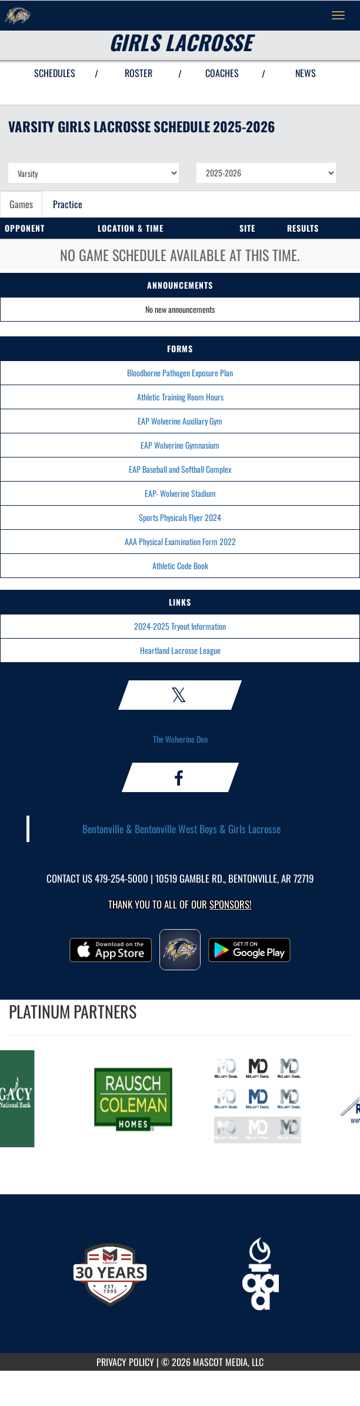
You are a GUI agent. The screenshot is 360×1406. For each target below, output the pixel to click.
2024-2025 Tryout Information (180, 626)
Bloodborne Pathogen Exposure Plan (180, 372)
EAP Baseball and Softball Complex (180, 469)
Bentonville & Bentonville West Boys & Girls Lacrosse (181, 828)
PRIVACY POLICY (125, 1362)
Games (21, 204)
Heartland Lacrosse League (180, 650)
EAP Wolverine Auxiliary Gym (180, 421)
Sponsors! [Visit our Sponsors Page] (230, 904)
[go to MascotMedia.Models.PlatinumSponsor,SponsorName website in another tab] (135, 1098)
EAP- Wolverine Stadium (180, 493)
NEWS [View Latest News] (305, 73)
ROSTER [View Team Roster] (138, 73)
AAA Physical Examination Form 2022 (180, 541)
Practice (67, 204)
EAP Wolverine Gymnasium (180, 445)
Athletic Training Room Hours (180, 396)
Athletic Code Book (180, 565)
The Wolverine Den (180, 739)
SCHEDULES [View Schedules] (54, 73)
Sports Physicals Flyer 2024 (180, 517)
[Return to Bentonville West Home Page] (17, 15)
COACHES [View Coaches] (222, 73)
